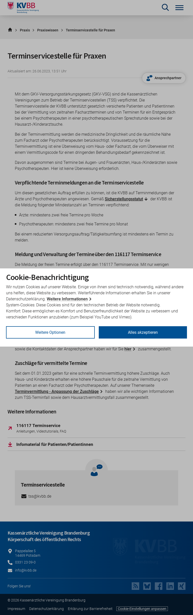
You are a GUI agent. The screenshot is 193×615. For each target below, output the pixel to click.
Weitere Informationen (67, 299)
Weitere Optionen (50, 332)
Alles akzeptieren (143, 332)
